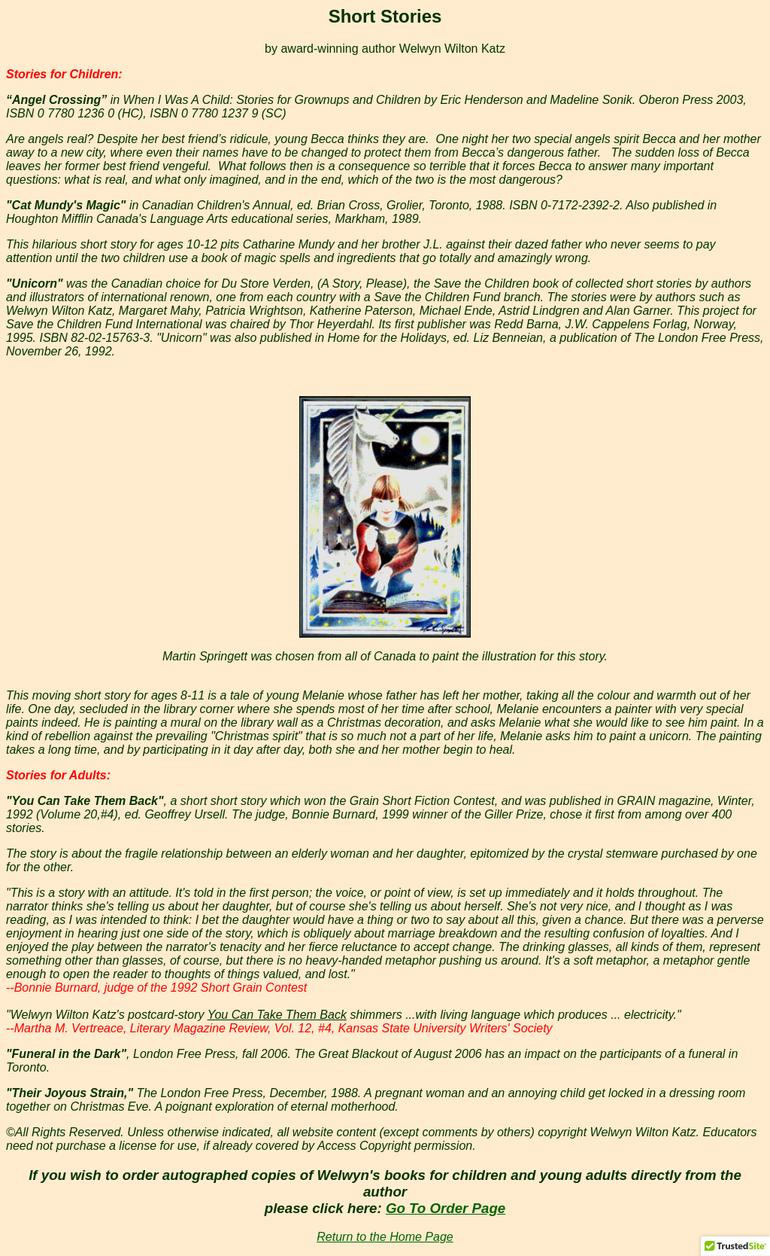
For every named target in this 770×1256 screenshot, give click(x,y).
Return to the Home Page (385, 1236)
